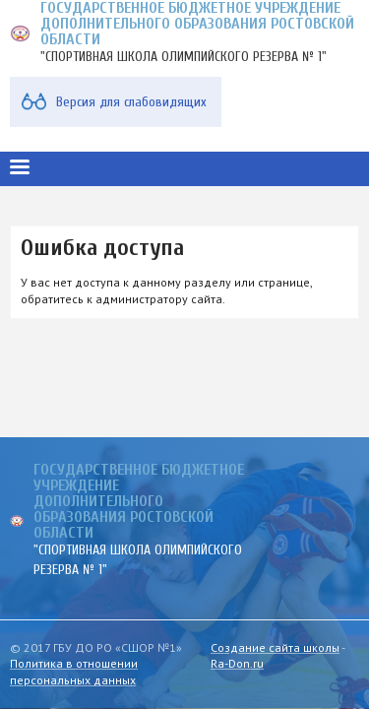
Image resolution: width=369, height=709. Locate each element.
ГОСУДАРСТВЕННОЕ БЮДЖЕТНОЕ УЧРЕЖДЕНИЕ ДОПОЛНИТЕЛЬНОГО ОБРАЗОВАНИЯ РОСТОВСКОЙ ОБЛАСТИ (138, 501)
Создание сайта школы (275, 647)
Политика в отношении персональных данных (74, 671)
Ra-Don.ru (237, 663)
